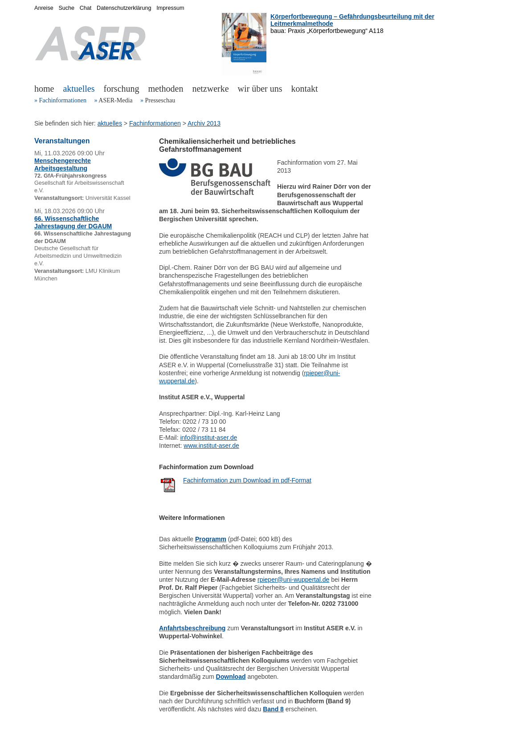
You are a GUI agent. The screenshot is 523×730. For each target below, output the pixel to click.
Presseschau (160, 100)
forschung (121, 88)
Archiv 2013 (204, 123)
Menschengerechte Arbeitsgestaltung (62, 164)
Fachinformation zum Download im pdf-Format (247, 480)
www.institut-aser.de (211, 445)
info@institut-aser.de (208, 437)
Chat (86, 8)
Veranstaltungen (62, 141)
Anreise (43, 8)
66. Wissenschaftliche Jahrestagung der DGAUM (73, 222)
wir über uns (260, 88)
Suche (66, 8)
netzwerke (210, 88)
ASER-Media (115, 100)
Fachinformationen (63, 100)
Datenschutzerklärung (124, 8)
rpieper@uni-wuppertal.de (293, 579)
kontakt (304, 88)
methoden (166, 88)
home (44, 88)
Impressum (170, 8)
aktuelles (78, 88)
